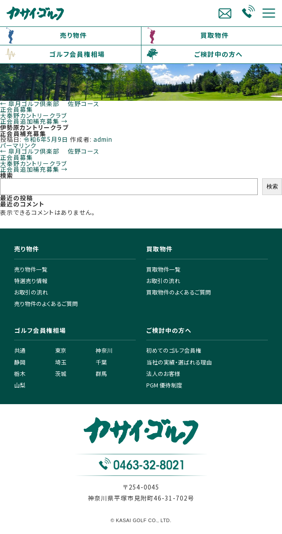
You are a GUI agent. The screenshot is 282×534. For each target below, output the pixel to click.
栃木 (20, 373)
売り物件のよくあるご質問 (46, 303)
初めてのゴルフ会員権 (173, 350)
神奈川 (104, 350)
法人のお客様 (163, 373)
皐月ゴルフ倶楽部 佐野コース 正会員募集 (50, 106)
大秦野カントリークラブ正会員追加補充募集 (34, 118)
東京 (61, 350)
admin (102, 139)
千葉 (101, 362)
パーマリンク (18, 145)
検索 (6, 175)
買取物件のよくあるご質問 (178, 292)
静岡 (20, 362)
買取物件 (214, 35)
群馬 (101, 373)
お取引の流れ (31, 292)
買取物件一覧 (163, 269)
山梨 (20, 385)
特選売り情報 (31, 280)
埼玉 (61, 362)
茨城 (61, 373)
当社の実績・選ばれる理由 (179, 362)
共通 (20, 350)
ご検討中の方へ (218, 54)
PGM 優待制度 (164, 385)
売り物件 (73, 35)
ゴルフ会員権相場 (77, 54)
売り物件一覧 (31, 269)
